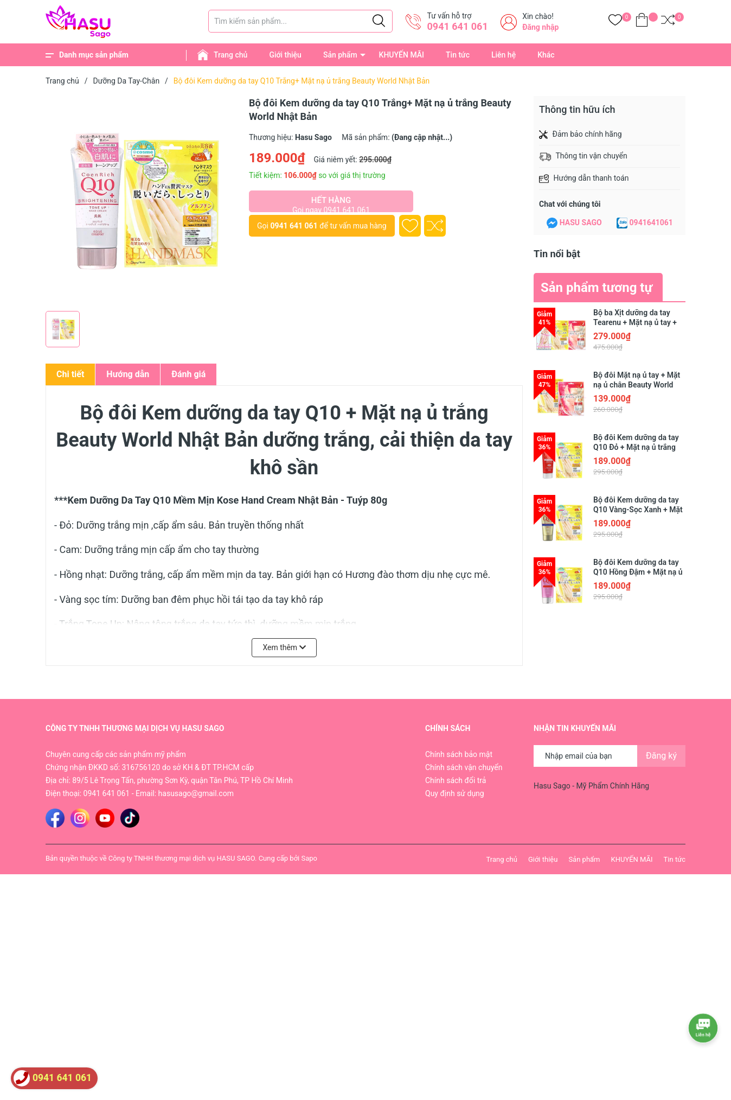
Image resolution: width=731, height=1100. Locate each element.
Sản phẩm (340, 54)
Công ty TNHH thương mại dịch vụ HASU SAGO (181, 858)
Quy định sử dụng (454, 793)
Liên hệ (503, 54)
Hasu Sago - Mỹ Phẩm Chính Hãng (591, 785)
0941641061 (651, 222)
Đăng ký (661, 756)
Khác (545, 54)
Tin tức (458, 54)
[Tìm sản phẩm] (300, 21)
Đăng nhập (540, 27)
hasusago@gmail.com (196, 793)
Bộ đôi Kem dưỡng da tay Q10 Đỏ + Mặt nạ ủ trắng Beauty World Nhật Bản (636, 447)
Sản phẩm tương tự (596, 287)
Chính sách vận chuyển (464, 767)
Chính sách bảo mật (458, 754)
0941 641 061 (457, 26)
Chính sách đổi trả (455, 780)
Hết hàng (331, 203)
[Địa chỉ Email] (609, 756)
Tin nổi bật (557, 253)
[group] (142, 201)
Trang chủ (230, 54)
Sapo (309, 858)
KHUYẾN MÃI (401, 54)
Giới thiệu (285, 54)
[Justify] (378, 21)
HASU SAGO (581, 222)
